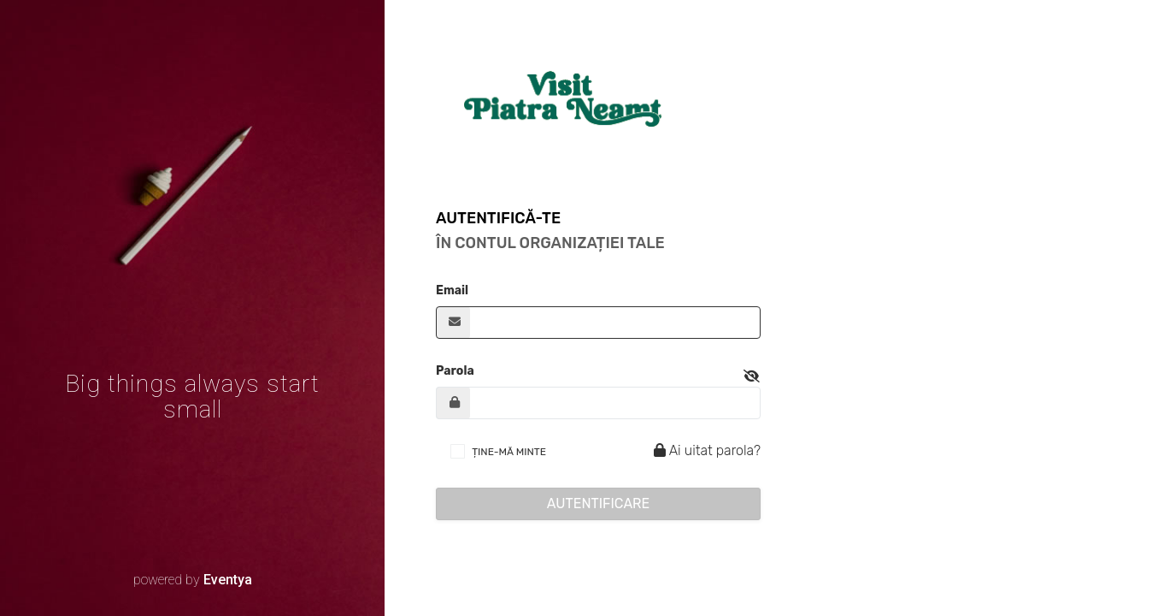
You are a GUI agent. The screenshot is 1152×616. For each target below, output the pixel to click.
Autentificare (598, 503)
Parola (455, 371)
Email (452, 290)
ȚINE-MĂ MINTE (509, 452)
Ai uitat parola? (705, 450)
